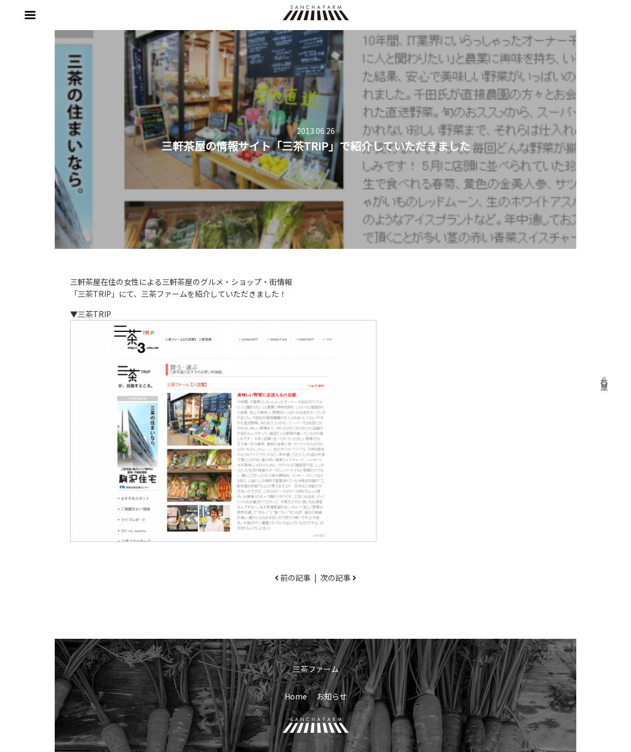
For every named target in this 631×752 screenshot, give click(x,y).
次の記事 (335, 577)
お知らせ (331, 696)
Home (296, 696)
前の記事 (295, 577)
